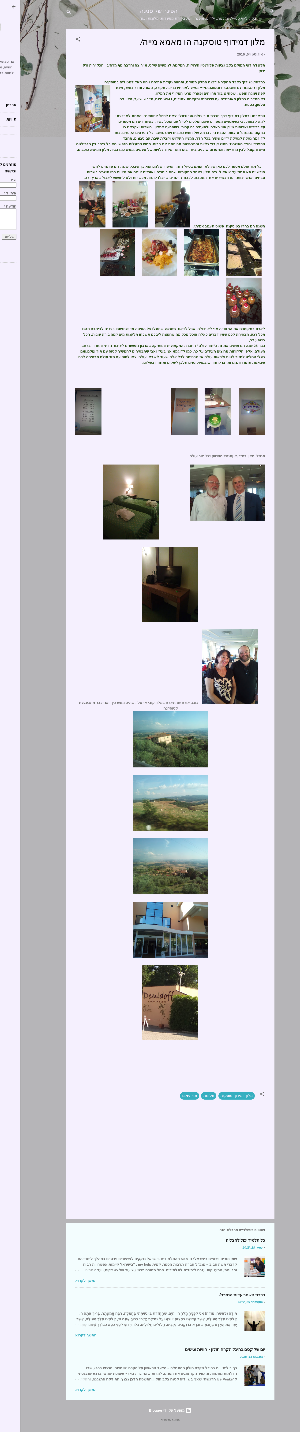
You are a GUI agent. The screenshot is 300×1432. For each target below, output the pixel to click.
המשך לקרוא (65, 1281)
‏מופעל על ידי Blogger (150, 1410)
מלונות (188, 1096)
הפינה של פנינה (139, 11)
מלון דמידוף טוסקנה (216, 1096)
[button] (58, 40)
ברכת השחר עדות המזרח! (221, 1295)
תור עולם (169, 1096)
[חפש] (48, 13)
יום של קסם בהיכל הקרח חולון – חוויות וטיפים (205, 1350)
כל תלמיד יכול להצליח (225, 1240)
